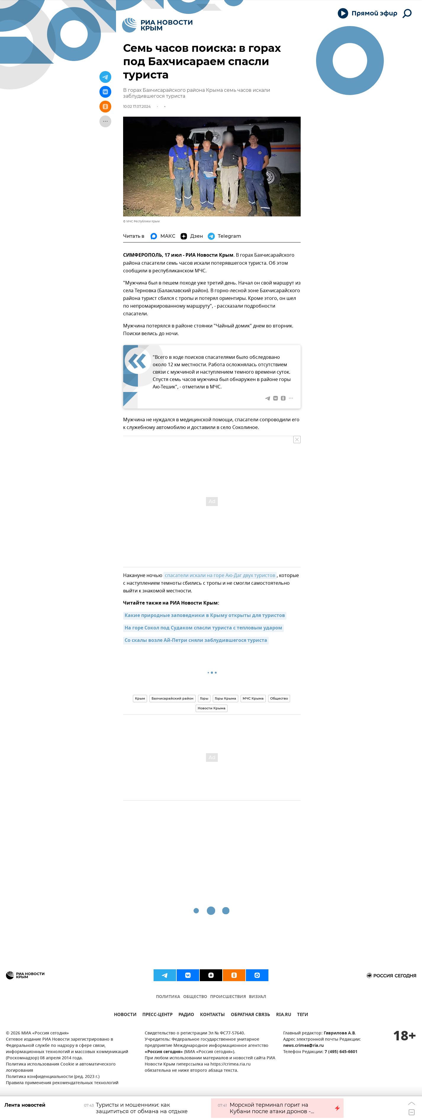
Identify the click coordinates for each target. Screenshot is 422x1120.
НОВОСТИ (125, 1015)
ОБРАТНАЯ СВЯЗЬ (250, 1015)
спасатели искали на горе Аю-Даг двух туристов (220, 575)
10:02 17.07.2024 (137, 106)
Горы (204, 698)
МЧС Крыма (253, 698)
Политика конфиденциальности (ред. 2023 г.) (52, 1077)
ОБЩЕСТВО (195, 997)
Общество (279, 698)
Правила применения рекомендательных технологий (62, 1083)
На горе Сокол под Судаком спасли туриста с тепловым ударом (203, 628)
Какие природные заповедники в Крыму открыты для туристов (205, 616)
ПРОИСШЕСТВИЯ (228, 997)
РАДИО (186, 1015)
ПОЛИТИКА (168, 997)
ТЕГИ (302, 1015)
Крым (140, 698)
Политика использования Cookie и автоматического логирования (61, 1067)
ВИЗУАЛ (257, 997)
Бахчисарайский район (173, 698)
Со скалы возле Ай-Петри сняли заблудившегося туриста (196, 641)
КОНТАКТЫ (212, 1015)
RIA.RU (283, 1015)
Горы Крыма (225, 698)
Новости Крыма (212, 708)
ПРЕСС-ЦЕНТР (157, 1015)
